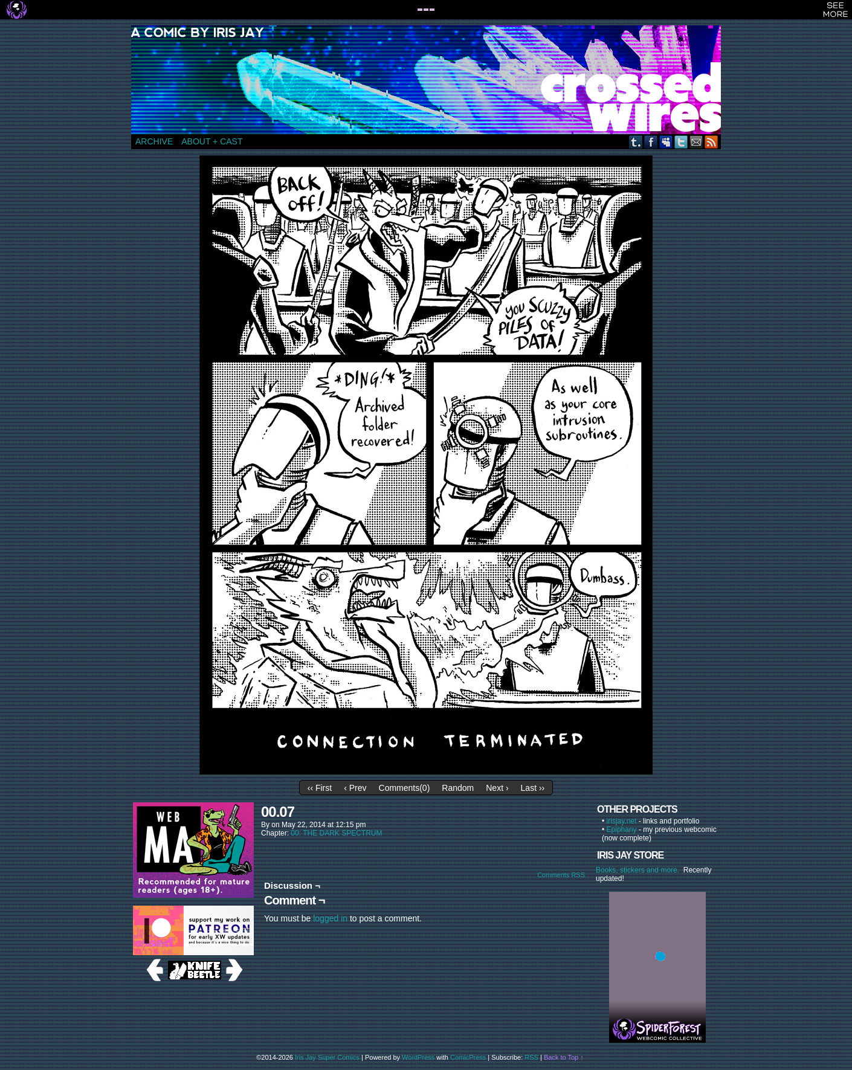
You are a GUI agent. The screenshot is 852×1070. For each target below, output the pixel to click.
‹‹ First (320, 788)
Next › (497, 788)
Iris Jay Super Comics (327, 1057)
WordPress (418, 1057)
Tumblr (636, 141)
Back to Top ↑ (564, 1057)
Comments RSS (561, 874)
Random (458, 788)
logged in (330, 918)
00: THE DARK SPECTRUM (336, 833)
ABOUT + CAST (211, 141)
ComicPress (468, 1057)
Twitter (681, 141)
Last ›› (533, 788)
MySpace (666, 141)
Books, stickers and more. (639, 870)
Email (696, 141)
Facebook (651, 141)
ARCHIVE (154, 141)
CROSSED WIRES (430, 79)
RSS (711, 141)
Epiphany (622, 829)
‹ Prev (355, 788)
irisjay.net (622, 821)
